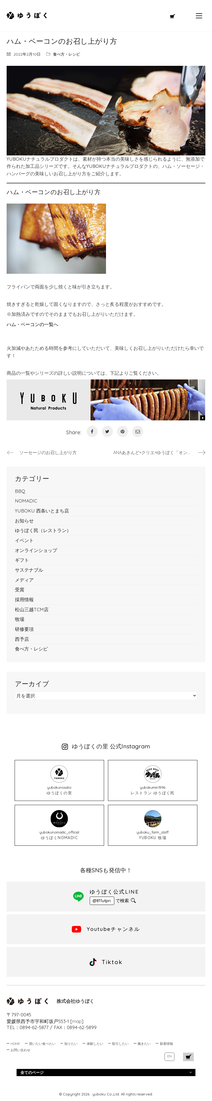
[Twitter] (107, 431)
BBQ (20, 491)
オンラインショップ (36, 550)
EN (169, 1056)
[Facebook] (92, 431)
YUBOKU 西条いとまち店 (42, 511)
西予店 (22, 639)
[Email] (137, 431)
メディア (24, 580)
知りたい (71, 1044)
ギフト (22, 560)
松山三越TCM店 (32, 609)
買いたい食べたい (42, 1044)
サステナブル (29, 570)
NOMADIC (26, 501)
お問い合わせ (20, 1050)
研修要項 (24, 629)
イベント (24, 540)
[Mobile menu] (199, 16)
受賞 (19, 589)
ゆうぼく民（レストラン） (43, 530)
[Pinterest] (122, 431)
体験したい (95, 1044)
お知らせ (24, 521)
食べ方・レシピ (66, 54)
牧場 (19, 619)
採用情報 (24, 599)
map (77, 1021)
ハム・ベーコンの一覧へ (32, 324)
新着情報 (166, 1044)
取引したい (120, 1044)
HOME (15, 1044)
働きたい (144, 1044)
